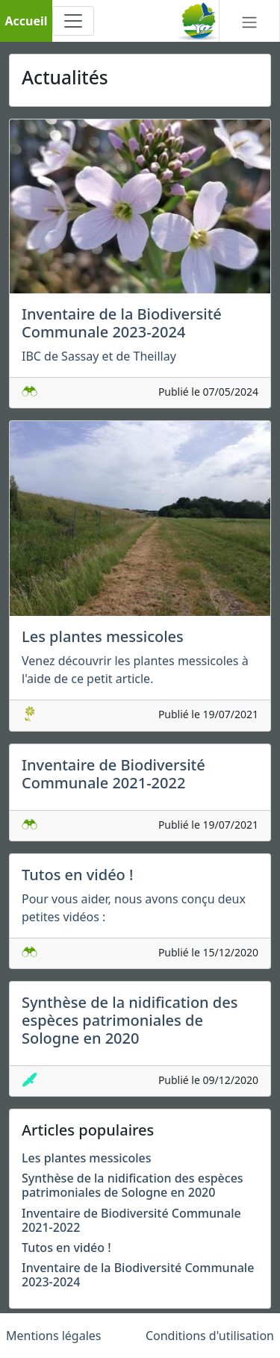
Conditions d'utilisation (210, 1335)
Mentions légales (54, 1335)
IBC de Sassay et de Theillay (99, 356)
